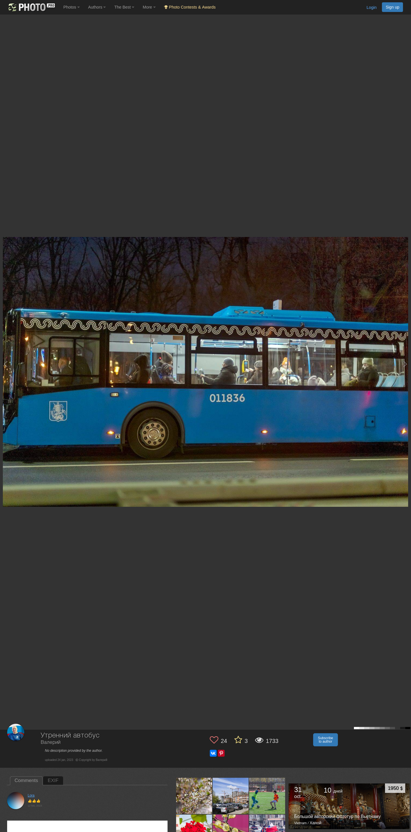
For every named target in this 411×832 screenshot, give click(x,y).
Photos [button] (71, 7)
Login (371, 7)
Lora (31, 795)
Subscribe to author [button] (325, 739)
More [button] (149, 7)
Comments (26, 780)
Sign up (392, 7)
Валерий (51, 742)
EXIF (53, 780)
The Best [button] (124, 7)
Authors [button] (97, 7)
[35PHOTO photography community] (31, 7)
